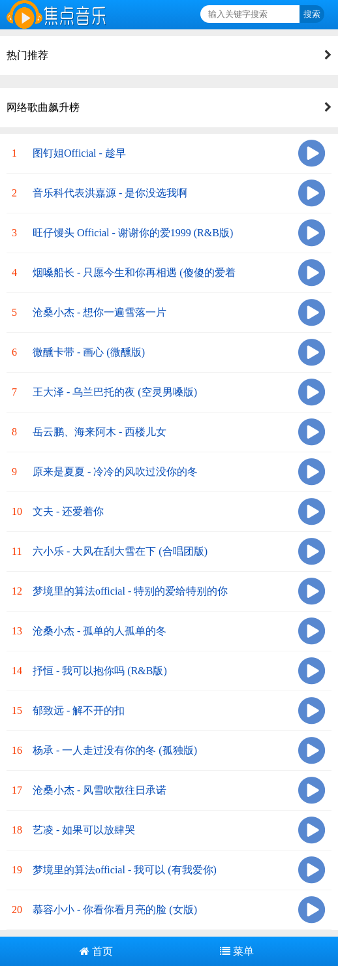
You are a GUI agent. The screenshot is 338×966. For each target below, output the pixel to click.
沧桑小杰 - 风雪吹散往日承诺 (99, 790)
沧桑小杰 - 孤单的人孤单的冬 (99, 630)
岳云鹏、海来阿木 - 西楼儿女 (99, 431)
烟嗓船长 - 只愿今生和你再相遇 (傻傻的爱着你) (134, 279)
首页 (96, 951)
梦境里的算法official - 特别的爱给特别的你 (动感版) (130, 598)
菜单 (237, 951)
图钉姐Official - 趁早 (79, 153)
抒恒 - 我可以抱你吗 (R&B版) (100, 670)
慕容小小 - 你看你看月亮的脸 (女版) (115, 909)
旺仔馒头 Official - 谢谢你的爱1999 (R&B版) (133, 232)
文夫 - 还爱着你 (68, 511)
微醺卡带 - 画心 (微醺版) (89, 352)
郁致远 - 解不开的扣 (79, 710)
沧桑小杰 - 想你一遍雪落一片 (99, 312)
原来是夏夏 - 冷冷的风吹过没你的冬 (115, 471)
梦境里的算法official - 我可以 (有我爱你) (125, 869)
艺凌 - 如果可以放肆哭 (84, 829)
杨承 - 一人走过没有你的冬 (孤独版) (115, 750)
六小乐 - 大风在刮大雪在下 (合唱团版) (120, 551)
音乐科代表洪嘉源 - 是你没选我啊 (110, 192)
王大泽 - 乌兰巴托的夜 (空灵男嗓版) (115, 391)
